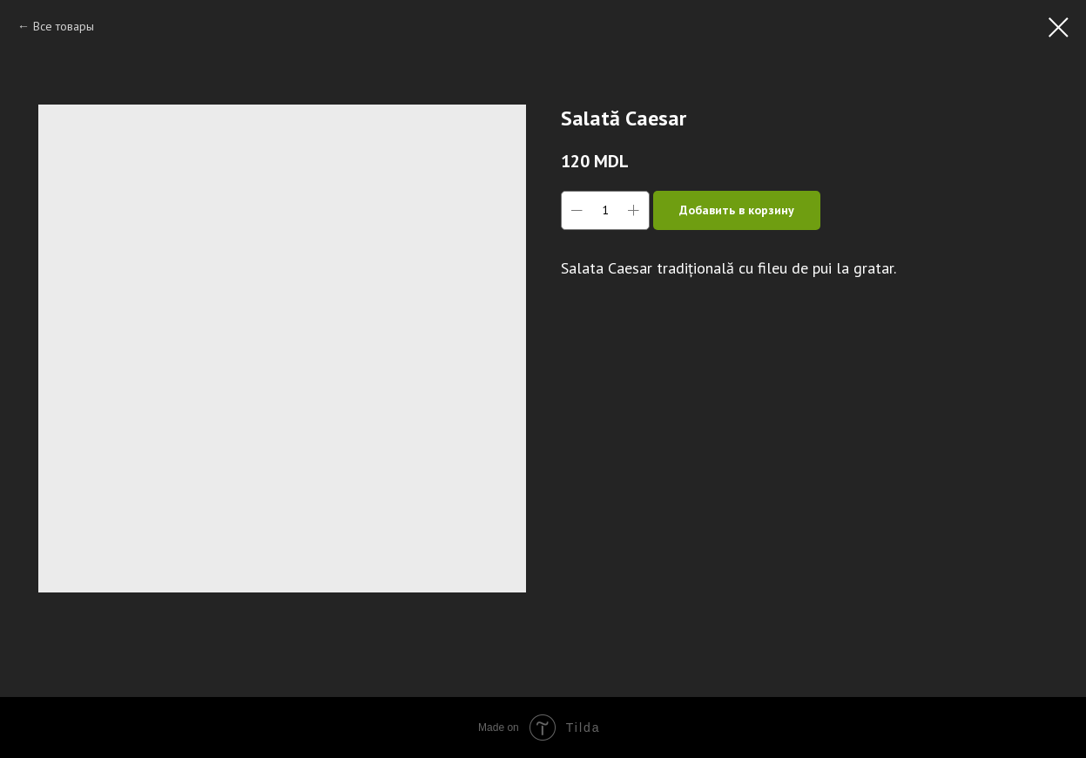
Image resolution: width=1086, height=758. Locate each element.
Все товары (63, 26)
